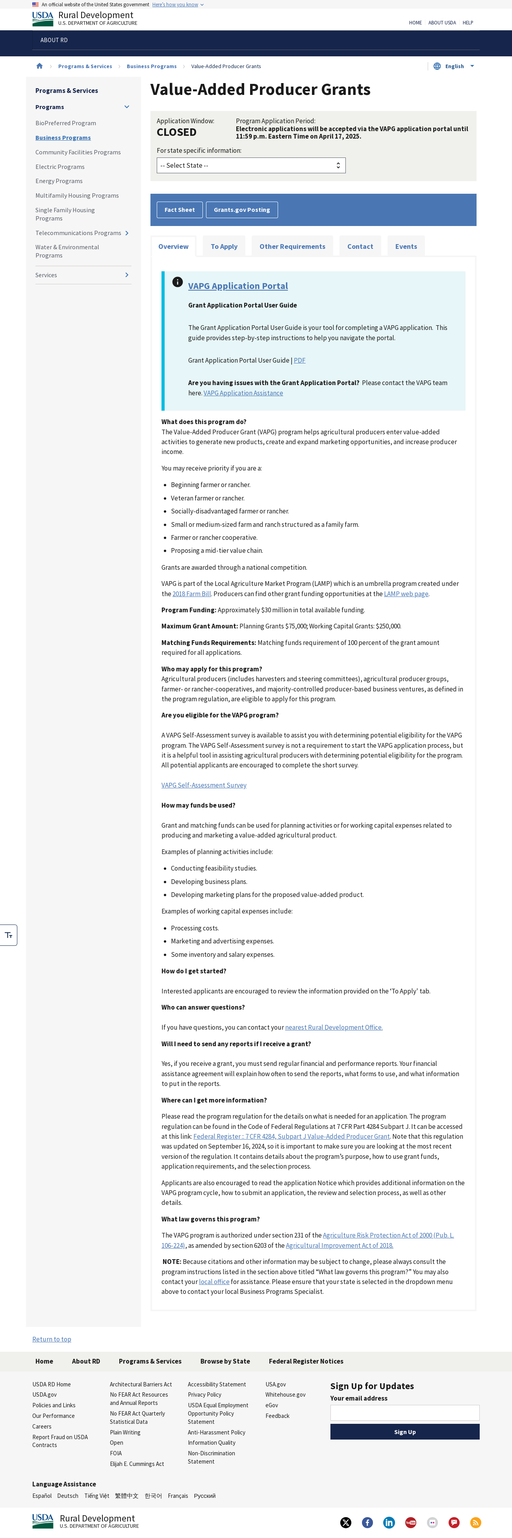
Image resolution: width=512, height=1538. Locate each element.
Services (46, 275)
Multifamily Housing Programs (77, 195)
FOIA (116, 1453)
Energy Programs (59, 181)
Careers (42, 1426)
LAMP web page (406, 593)
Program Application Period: (275, 121)
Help (468, 22)
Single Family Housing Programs (65, 214)
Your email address (359, 1398)
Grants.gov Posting (242, 209)
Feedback (277, 1415)
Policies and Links (54, 1405)
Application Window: (185, 121)
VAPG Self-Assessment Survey (204, 785)
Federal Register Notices (306, 1361)
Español (42, 1495)
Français (178, 1495)
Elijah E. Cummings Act (137, 1464)
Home (415, 22)
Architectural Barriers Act (141, 1384)
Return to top (51, 1339)
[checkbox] (8, 935)
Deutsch (67, 1495)
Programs (49, 107)
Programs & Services (85, 66)
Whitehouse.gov (285, 1394)
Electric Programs (60, 166)
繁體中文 (127, 1495)
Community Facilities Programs (78, 152)
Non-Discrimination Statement (211, 1457)
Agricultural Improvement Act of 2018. (339, 1245)
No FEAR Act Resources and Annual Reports (139, 1398)
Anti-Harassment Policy (216, 1432)
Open (116, 1442)
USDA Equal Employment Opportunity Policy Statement (218, 1413)
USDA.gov (44, 1394)
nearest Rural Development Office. (334, 1027)
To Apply (224, 246)
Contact (360, 246)
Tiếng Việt (96, 1495)
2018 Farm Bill (192, 593)
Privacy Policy (204, 1394)
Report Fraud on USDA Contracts (60, 1441)
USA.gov (275, 1384)
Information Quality (212, 1442)
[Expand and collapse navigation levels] (127, 106)
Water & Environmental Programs (67, 251)
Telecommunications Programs (78, 233)
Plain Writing (125, 1432)
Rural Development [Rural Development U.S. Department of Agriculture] (91, 20)
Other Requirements (292, 246)
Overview (173, 246)
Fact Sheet (180, 209)
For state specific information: (199, 150)
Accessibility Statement (217, 1384)
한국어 (153, 1495)
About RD (86, 1361)
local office (214, 1281)
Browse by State (225, 1361)
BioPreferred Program (65, 123)
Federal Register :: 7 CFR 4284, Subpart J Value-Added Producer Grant (291, 1136)
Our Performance (53, 1415)
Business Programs (152, 66)
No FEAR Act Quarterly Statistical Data (137, 1417)
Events (406, 246)
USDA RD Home (51, 1384)
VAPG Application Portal (238, 285)
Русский (204, 1495)
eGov (271, 1405)
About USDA (442, 22)
